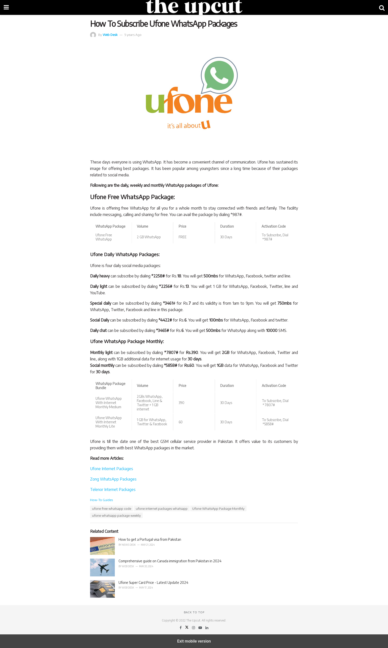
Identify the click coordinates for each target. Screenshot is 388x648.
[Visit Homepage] (194, 7)
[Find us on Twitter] (187, 627)
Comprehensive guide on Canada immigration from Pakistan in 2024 (170, 561)
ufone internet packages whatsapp (162, 508)
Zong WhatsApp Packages (113, 479)
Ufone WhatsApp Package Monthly (218, 508)
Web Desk (110, 34)
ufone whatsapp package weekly (116, 515)
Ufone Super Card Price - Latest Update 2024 (153, 582)
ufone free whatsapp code (111, 508)
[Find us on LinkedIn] (206, 627)
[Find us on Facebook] (181, 627)
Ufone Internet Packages (111, 468)
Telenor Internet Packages (113, 489)
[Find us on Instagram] (194, 627)
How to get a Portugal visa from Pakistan (150, 539)
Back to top (194, 612)
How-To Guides (101, 500)
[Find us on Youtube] (200, 627)
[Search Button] (382, 7)
